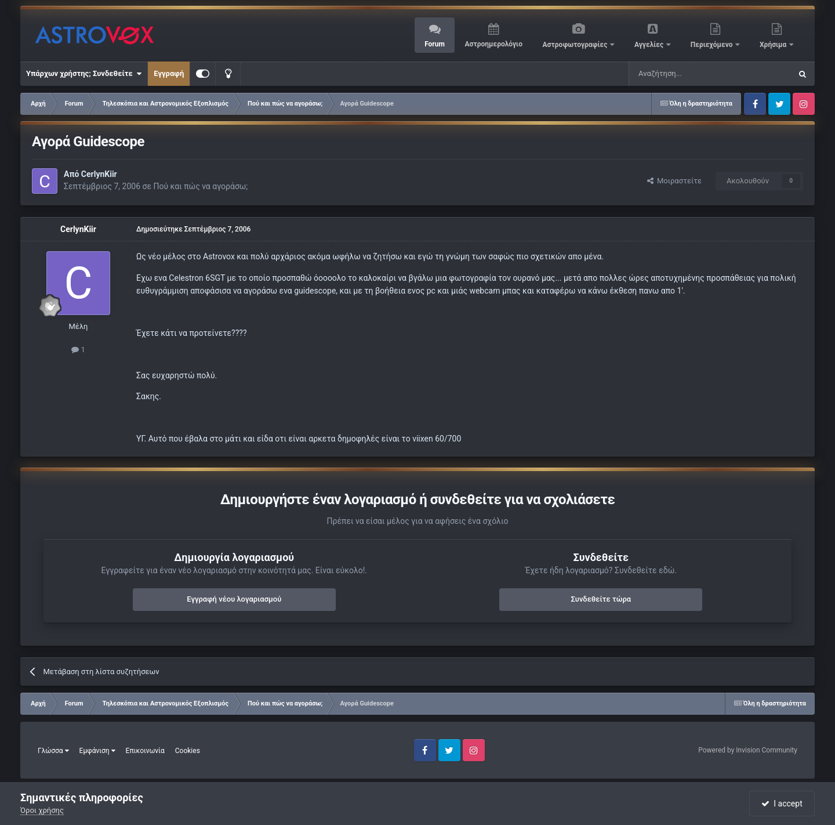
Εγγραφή (169, 73)
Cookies (187, 751)
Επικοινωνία (145, 751)
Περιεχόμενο (713, 45)
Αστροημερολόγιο (493, 44)
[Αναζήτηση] (671, 73)
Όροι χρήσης (42, 810)
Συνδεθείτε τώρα (601, 599)
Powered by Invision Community (747, 750)
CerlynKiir (99, 174)
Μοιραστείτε (674, 180)
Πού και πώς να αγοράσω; (200, 186)
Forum (434, 44)
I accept (781, 803)
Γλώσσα (53, 751)
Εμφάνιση (97, 751)
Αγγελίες (649, 45)
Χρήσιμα (774, 45)
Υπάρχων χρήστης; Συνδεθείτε (83, 73)
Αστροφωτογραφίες (576, 45)
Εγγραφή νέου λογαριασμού (234, 599)
